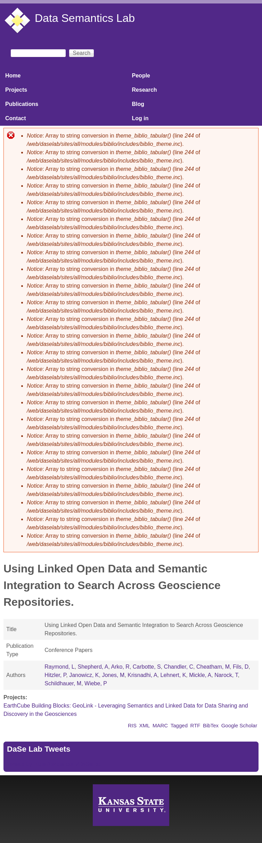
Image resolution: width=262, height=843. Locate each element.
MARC (160, 725)
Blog (138, 104)
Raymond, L (59, 667)
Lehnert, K (173, 675)
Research (144, 90)
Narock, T (226, 675)
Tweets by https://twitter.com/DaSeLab (54, 764)
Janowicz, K (84, 675)
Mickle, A (200, 675)
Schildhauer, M (62, 683)
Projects (16, 90)
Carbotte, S (147, 667)
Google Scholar (239, 725)
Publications (21, 104)
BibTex (211, 725)
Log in (140, 118)
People (141, 75)
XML (144, 725)
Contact (15, 118)
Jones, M (113, 675)
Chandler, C (179, 667)
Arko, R (120, 667)
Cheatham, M (213, 667)
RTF (195, 725)
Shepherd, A (92, 667)
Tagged (179, 725)
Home (13, 75)
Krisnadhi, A (142, 675)
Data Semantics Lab (85, 18)
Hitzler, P (55, 675)
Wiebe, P (95, 683)
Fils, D (240, 667)
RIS (132, 725)
